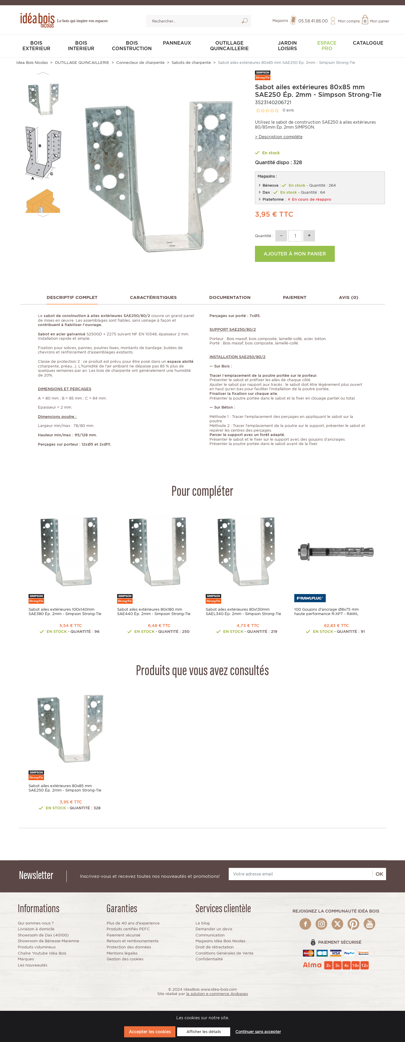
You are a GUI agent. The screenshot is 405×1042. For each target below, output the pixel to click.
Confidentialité (209, 959)
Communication (210, 935)
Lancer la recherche (244, 21)
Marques (26, 959)
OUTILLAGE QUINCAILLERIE (229, 45)
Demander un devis (214, 929)
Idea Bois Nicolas (32, 62)
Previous (43, 74)
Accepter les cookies (150, 1031)
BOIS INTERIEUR (81, 45)
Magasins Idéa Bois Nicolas (220, 941)
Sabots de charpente (191, 62)
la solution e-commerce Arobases (217, 994)
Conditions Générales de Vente (224, 953)
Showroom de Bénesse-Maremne (48, 941)
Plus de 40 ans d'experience (133, 923)
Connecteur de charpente (140, 62)
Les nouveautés (32, 965)
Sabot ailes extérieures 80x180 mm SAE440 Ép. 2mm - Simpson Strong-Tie (154, 611)
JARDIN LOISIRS (287, 45)
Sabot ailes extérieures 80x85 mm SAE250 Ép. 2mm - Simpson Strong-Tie (65, 788)
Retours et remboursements (133, 941)
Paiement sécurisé (123, 935)
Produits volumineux (37, 947)
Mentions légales (122, 953)
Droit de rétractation (215, 947)
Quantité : (264, 236)
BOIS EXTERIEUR (36, 45)
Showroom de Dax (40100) (43, 935)
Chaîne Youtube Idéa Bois (42, 953)
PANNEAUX (177, 43)
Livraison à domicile (36, 929)
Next (43, 216)
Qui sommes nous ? (36, 923)
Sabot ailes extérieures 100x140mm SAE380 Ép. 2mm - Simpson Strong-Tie (65, 611)
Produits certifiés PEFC (128, 929)
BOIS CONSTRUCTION (132, 45)
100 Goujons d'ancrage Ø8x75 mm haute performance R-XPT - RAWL (326, 611)
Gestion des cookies (125, 959)
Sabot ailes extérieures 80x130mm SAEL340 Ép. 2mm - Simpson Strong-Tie (243, 611)
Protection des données (129, 947)
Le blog (203, 923)
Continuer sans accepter (258, 1031)
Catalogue (368, 43)
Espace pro (327, 45)
